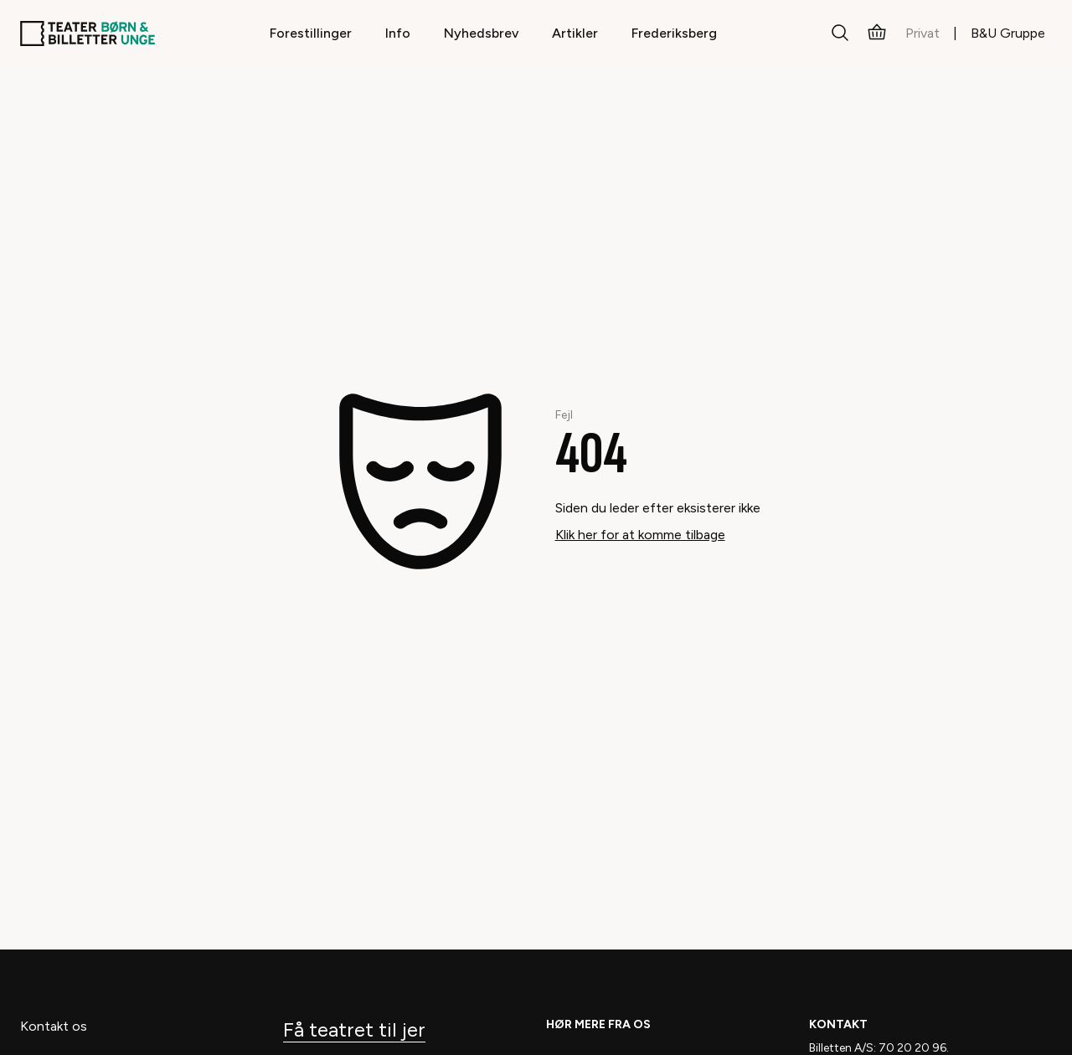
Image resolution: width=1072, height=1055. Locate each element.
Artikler (575, 33)
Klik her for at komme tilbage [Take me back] (640, 535)
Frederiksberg (674, 33)
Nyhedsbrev (481, 33)
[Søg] (840, 33)
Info (397, 33)
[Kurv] (877, 33)
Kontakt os (53, 1026)
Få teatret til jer (354, 1029)
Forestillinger (311, 33)
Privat (922, 33)
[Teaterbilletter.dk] (87, 33)
